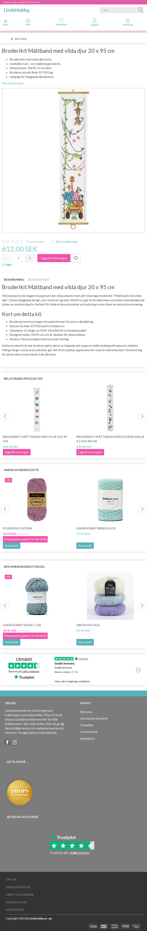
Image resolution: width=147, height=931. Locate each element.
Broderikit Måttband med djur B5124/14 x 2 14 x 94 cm (110, 439)
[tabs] (128, 23)
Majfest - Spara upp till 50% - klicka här (22, 2)
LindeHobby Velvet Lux (22, 625)
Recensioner (38, 279)
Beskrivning (14, 279)
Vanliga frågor (18, 887)
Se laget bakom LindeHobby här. (38, 732)
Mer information (13, 83)
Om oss (11, 879)
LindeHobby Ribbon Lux (95, 528)
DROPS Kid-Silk (88, 625)
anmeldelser (35, 241)
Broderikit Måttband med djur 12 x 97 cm (35, 439)
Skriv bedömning (66, 241)
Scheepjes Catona (17, 528)
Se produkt (11, 545)
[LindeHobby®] (16, 9)
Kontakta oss (16, 902)
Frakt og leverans (20, 894)
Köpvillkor (15, 909)
